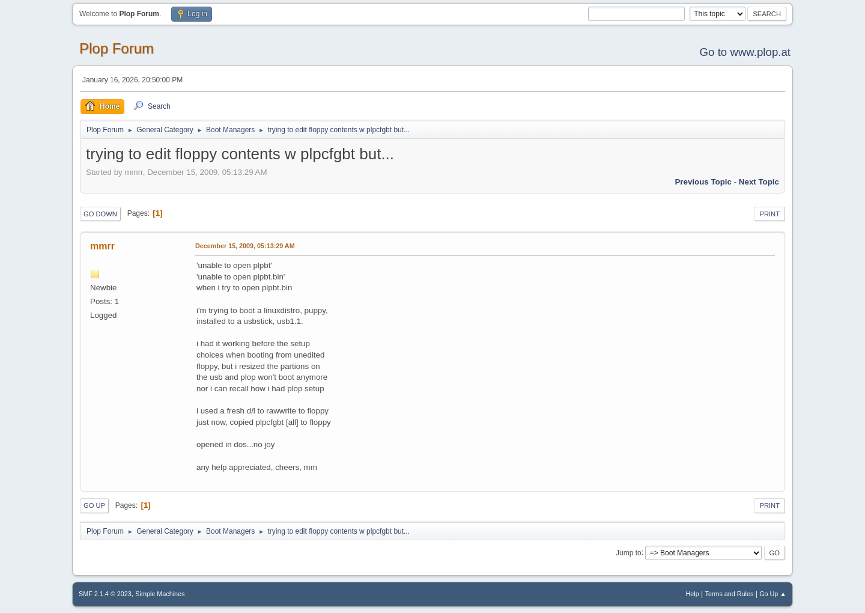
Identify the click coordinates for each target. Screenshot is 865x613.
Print (769, 214)
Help (692, 593)
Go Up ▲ (772, 593)
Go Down (100, 214)
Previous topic (703, 181)
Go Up (94, 505)
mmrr (102, 246)
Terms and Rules (729, 593)
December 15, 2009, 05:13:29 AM (245, 245)
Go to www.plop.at (745, 52)
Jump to (629, 552)
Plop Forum (116, 48)
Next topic (759, 181)
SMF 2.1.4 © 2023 (105, 593)
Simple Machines (159, 593)
